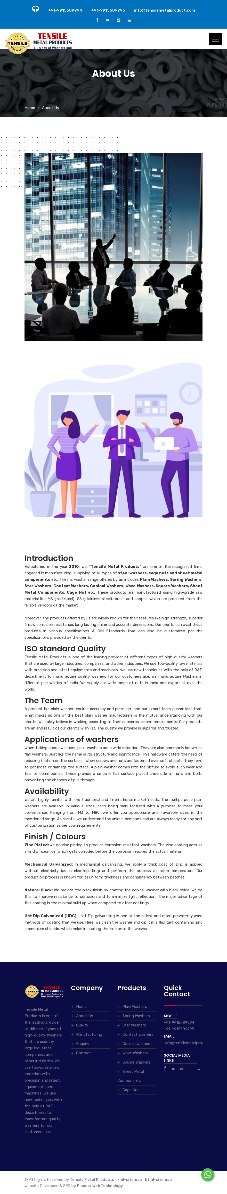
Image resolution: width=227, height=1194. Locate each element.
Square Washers (137, 1062)
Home (30, 107)
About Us (50, 107)
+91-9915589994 (65, 10)
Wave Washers (135, 1053)
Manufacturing (89, 1034)
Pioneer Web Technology (100, 1185)
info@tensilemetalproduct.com (164, 10)
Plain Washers (135, 1006)
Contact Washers (138, 1034)
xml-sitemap (129, 1179)
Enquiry (82, 1043)
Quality (82, 1025)
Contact (83, 1053)
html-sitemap (158, 1179)
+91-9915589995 (108, 10)
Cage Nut (131, 1090)
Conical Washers (137, 1043)
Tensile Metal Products (92, 1179)
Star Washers (134, 1025)
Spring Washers (136, 1016)
